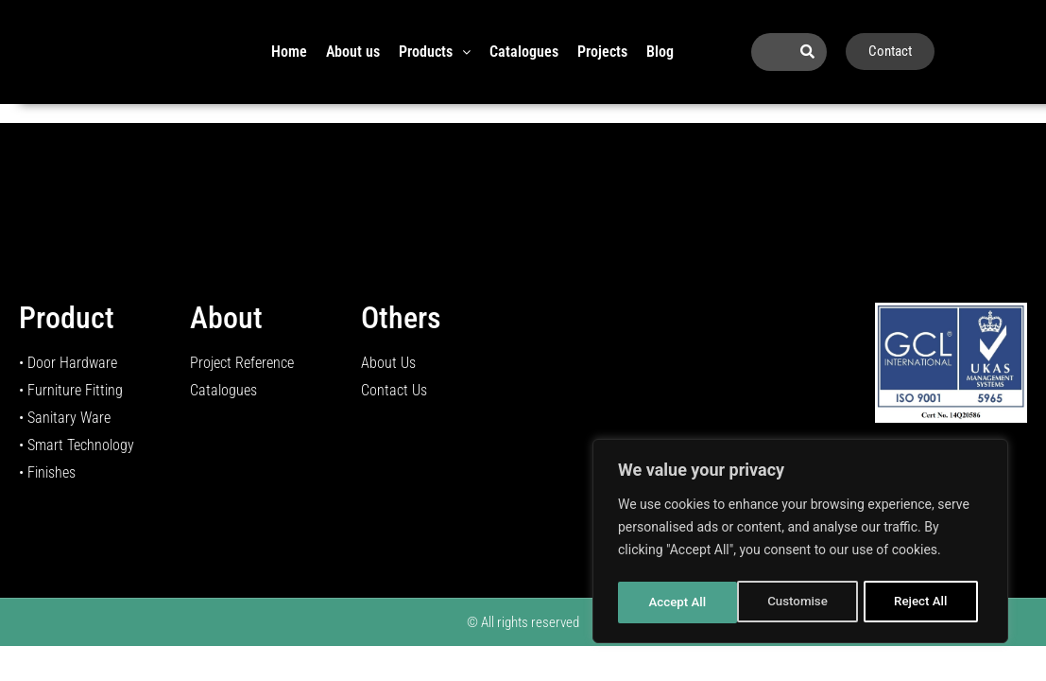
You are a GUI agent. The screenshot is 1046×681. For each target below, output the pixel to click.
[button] (434, 52)
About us (353, 52)
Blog (660, 52)
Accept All (924, 602)
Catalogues (523, 52)
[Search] (808, 52)
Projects (602, 52)
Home (289, 52)
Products (435, 52)
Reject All (802, 602)
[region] (800, 544)
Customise (678, 602)
